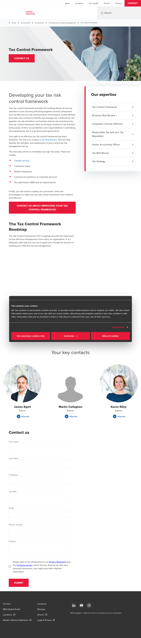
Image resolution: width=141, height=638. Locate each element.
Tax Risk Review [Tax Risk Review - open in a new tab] (49, 139)
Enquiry (12, 541)
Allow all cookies (110, 336)
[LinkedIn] (73, 605)
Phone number (16, 524)
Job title (12, 491)
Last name (13, 458)
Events (107, 3)
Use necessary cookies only (30, 336)
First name (14, 441)
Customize (70, 336)
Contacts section (24, 565)
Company (13, 474)
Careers (118, 3)
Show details (118, 327)
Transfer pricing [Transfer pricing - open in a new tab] (21, 160)
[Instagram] (89, 605)
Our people (93, 3)
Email (11, 508)
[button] (132, 3)
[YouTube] (81, 605)
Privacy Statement (57, 561)
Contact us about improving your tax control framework (42, 207)
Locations (79, 3)
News (67, 3)
